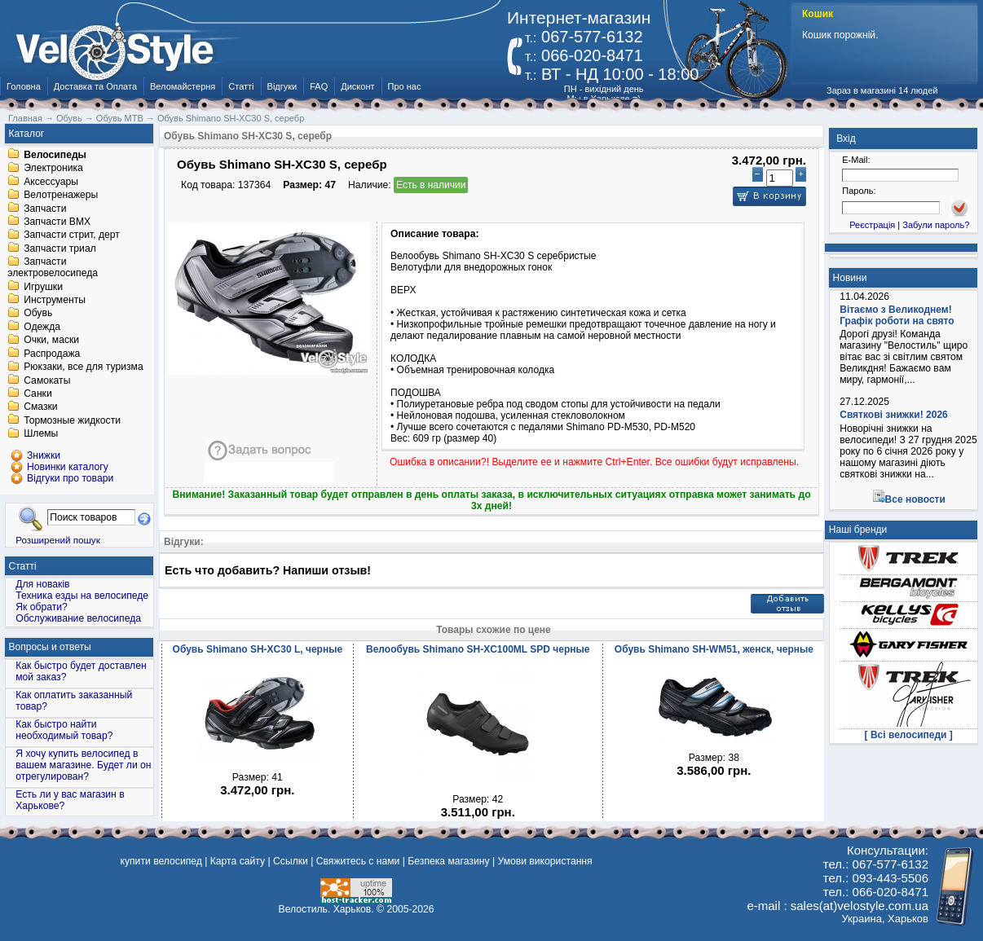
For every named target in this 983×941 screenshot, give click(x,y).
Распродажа (52, 353)
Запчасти (45, 208)
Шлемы (41, 434)
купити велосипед (161, 861)
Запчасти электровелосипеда (52, 268)
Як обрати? (41, 607)
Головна (24, 86)
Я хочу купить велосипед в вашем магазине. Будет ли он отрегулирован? (83, 765)
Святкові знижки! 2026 (894, 414)
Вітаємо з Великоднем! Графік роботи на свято (897, 315)
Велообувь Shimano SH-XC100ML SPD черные (477, 649)
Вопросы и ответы (50, 647)
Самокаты (47, 380)
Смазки (40, 407)
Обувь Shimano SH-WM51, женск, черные (714, 649)
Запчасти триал (60, 248)
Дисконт (357, 86)
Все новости (915, 499)
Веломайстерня (182, 86)
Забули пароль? (935, 225)
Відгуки (282, 86)
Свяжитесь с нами (358, 861)
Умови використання (544, 861)
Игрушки (43, 286)
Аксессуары (51, 181)
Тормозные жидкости (72, 420)
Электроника (53, 168)
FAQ (319, 86)
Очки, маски (51, 340)
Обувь (38, 313)
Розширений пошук (57, 539)
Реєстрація (872, 225)
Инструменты (55, 300)
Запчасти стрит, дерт (72, 235)
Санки (38, 393)
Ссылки (290, 861)
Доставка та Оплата (95, 86)
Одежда (42, 326)
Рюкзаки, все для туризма (83, 367)
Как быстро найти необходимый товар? (63, 730)
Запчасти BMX (57, 221)
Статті (240, 86)
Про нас (404, 86)
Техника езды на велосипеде (81, 595)
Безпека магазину (448, 861)
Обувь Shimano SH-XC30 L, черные (258, 649)
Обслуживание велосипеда (78, 618)
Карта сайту (237, 861)
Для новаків (42, 584)
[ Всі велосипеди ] (909, 735)
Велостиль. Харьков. (326, 909)
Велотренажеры (61, 195)
